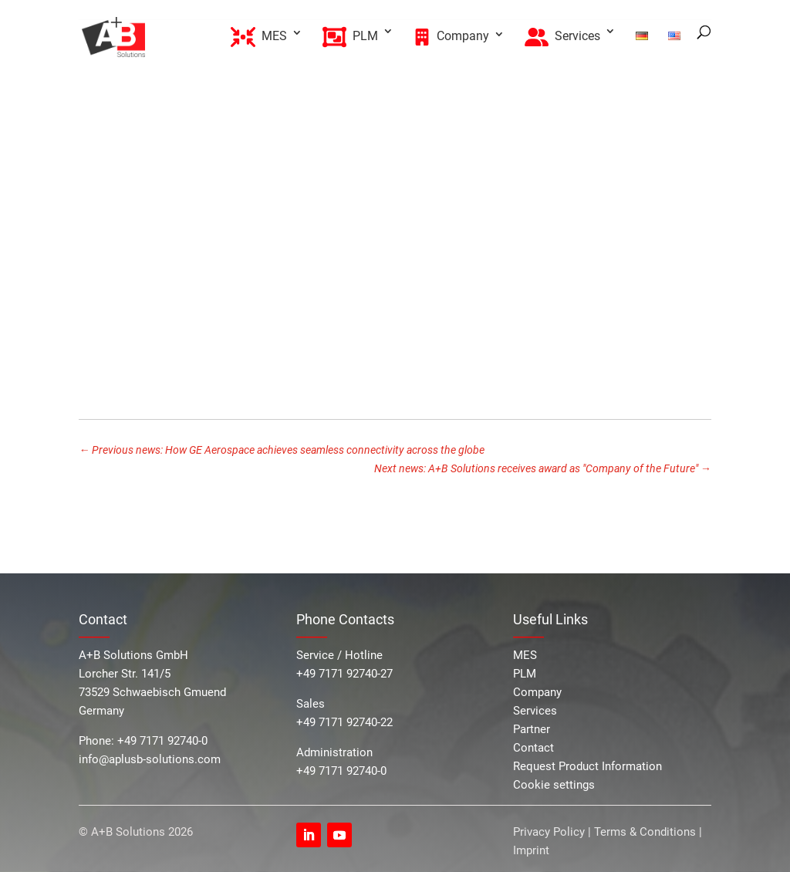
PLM (524, 674)
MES (525, 655)
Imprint (531, 850)
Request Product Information (587, 766)
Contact (533, 748)
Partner (531, 729)
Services (535, 711)
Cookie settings (554, 785)
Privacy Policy (550, 832)
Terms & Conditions (645, 832)
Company (537, 692)
